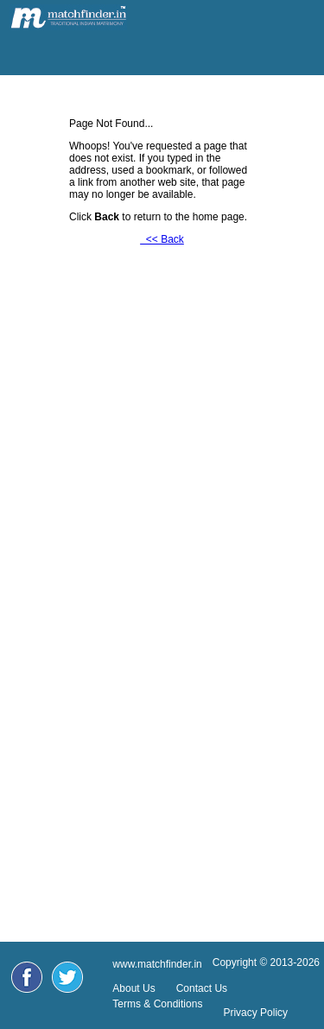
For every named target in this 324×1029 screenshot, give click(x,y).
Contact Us (201, 988)
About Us (133, 988)
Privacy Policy (255, 1013)
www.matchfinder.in (156, 964)
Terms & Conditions (157, 1004)
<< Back (162, 239)
